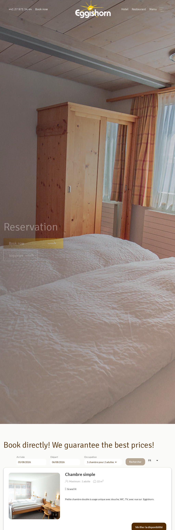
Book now (41, 9)
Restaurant (139, 9)
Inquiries (16, 245)
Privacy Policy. (113, 523)
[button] (157, 521)
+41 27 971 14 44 (20, 9)
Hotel (124, 9)
